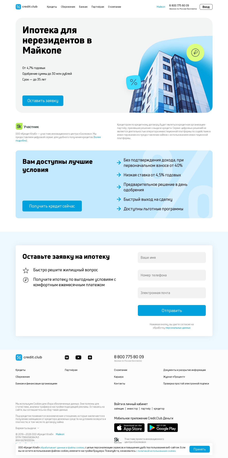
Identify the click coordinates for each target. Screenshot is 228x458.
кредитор (159, 408)
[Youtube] (78, 358)
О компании (114, 6)
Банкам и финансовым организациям (36, 383)
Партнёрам (98, 6)
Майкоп (161, 6)
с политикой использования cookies (162, 450)
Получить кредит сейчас (52, 206)
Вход (206, 7)
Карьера (118, 376)
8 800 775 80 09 (179, 5)
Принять (200, 449)
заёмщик (119, 408)
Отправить (172, 310)
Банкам (83, 6)
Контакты (119, 383)
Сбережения (68, 6)
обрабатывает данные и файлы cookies (62, 447)
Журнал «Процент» (174, 376)
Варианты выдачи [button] (27, 428)
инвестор (132, 408)
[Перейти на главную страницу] (26, 6)
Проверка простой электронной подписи (186, 383)
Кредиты (52, 6)
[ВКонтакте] (67, 358)
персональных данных (178, 327)
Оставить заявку (43, 100)
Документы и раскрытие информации (184, 370)
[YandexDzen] (90, 358)
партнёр (146, 408)
